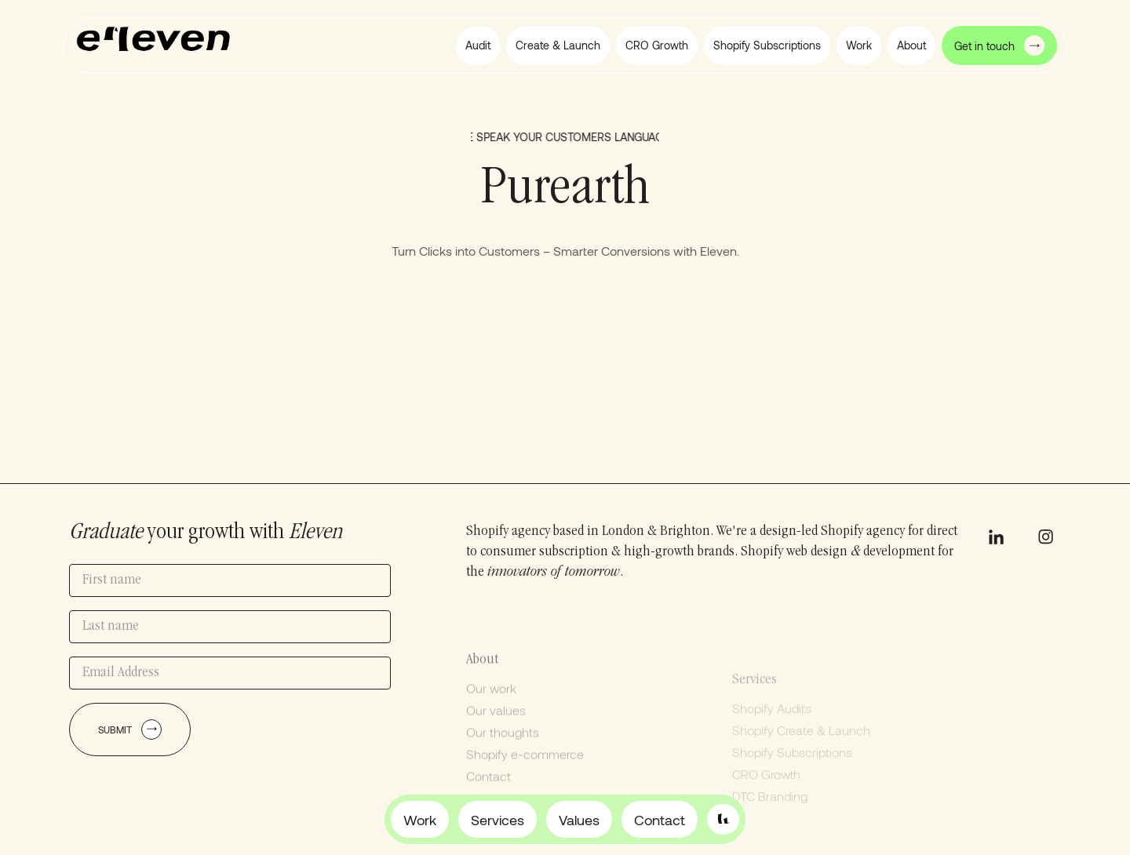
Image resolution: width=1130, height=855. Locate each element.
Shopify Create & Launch (801, 751)
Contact (488, 791)
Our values (496, 726)
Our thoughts (502, 747)
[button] (911, 45)
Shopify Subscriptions (792, 773)
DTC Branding (769, 817)
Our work (491, 704)
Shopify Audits (771, 729)
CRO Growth (766, 795)
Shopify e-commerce (525, 769)
